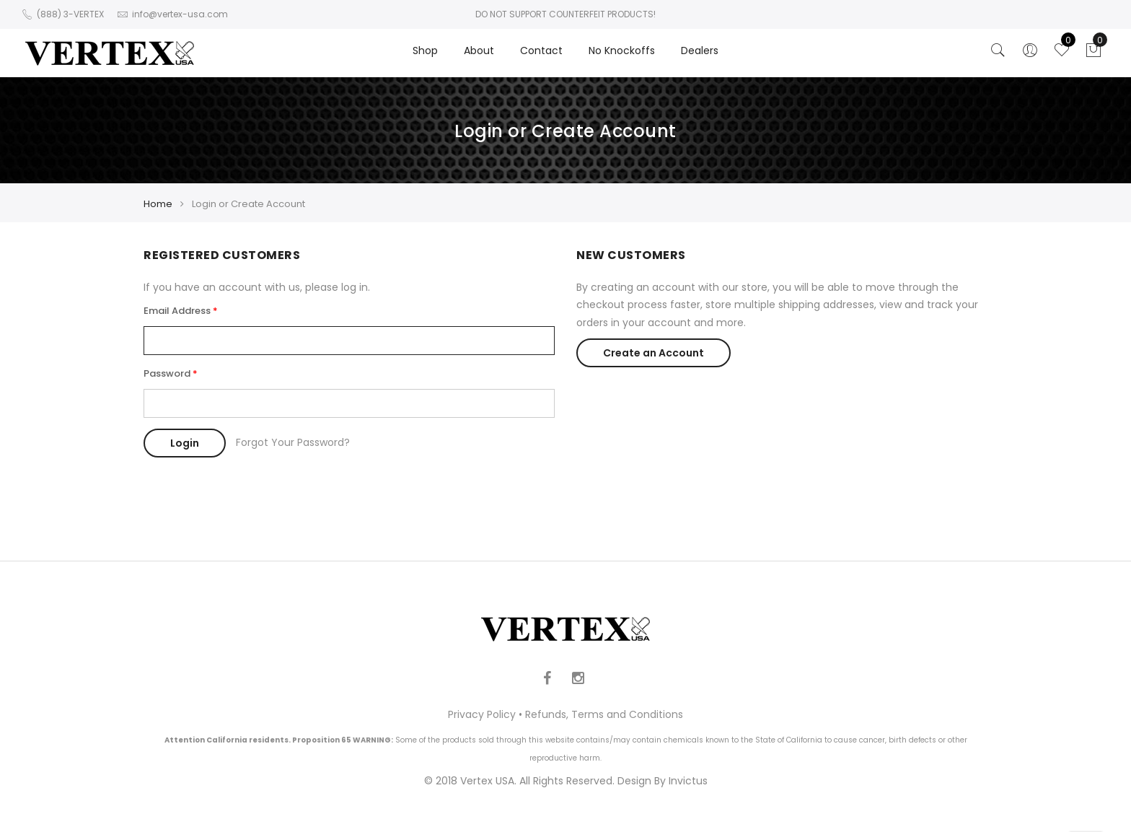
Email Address (177, 311)
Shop (425, 50)
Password (167, 373)
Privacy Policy (482, 714)
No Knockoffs (622, 50)
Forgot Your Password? (293, 442)
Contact (541, 50)
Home (158, 204)
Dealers (699, 50)
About (479, 50)
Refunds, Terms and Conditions (604, 714)
